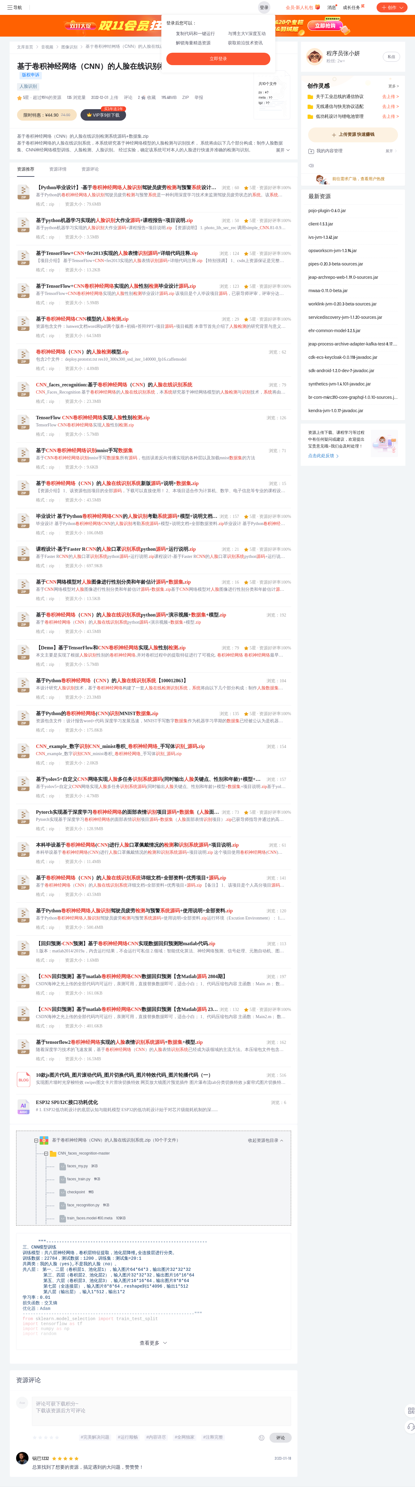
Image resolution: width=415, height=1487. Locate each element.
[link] (25, 47)
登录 (264, 7)
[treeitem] (158, 1212)
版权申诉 (30, 75)
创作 (392, 7)
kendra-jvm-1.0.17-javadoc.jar (335, 411)
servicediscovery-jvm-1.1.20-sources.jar (345, 318)
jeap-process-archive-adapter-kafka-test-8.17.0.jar (353, 344)
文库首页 (25, 48)
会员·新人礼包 (303, 7)
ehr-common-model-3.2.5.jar (334, 331)
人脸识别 (28, 87)
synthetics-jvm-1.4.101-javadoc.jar (339, 384)
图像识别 (69, 48)
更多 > (393, 86)
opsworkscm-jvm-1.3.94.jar (332, 251)
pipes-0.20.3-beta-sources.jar (335, 264)
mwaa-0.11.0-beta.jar (328, 291)
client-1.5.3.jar (320, 224)
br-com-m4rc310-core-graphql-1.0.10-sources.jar (353, 398)
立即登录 (218, 58)
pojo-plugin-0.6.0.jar (327, 211)
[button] (283, 151)
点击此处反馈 (323, 456)
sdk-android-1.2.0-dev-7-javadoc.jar (341, 371)
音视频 (47, 48)
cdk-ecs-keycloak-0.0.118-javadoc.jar (343, 358)
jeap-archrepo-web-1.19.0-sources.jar (343, 278)
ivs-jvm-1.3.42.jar (323, 238)
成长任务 (354, 6)
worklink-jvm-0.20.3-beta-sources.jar (342, 304)
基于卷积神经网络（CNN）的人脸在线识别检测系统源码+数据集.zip (130, 67)
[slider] (46, 1438)
